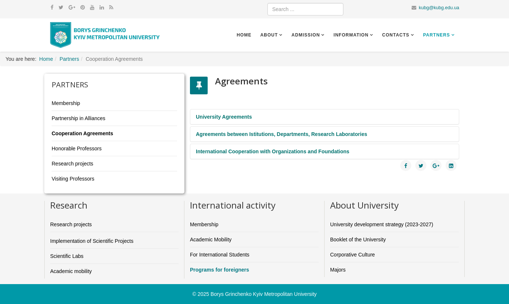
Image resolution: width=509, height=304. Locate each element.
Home (244, 35)
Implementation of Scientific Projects (92, 241)
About (269, 35)
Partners (436, 35)
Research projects (72, 164)
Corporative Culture (352, 255)
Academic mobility (71, 271)
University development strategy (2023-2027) (381, 224)
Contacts (395, 35)
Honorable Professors (76, 148)
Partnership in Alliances (78, 118)
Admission (305, 35)
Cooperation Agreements (82, 133)
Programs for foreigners (219, 270)
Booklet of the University (358, 239)
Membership (66, 103)
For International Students (219, 255)
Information (350, 35)
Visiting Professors (73, 179)
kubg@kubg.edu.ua (439, 7)
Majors (338, 270)
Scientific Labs (66, 256)
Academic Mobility (211, 239)
